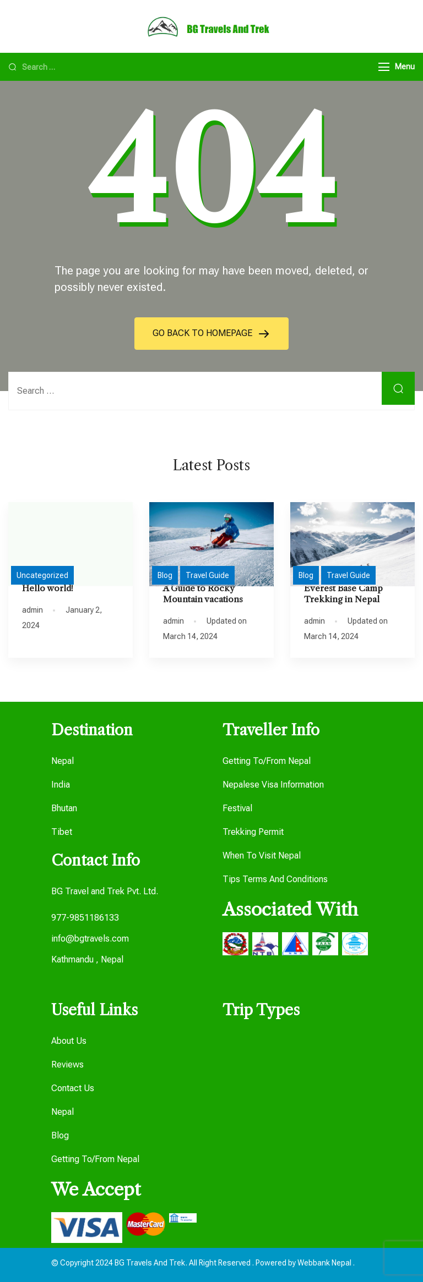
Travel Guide (207, 575)
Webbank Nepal (325, 1262)
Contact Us (72, 1088)
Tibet (61, 832)
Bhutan (64, 808)
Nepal (62, 761)
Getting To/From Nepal (267, 761)
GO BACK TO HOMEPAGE (203, 333)
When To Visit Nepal (262, 855)
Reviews (67, 1064)
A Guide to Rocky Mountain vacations (203, 593)
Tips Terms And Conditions (275, 879)
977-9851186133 (85, 917)
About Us (68, 1041)
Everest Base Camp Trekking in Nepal (343, 593)
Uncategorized (42, 575)
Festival (237, 808)
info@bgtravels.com (90, 938)
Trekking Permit (253, 832)
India (60, 784)
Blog (165, 575)
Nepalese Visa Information (273, 784)
